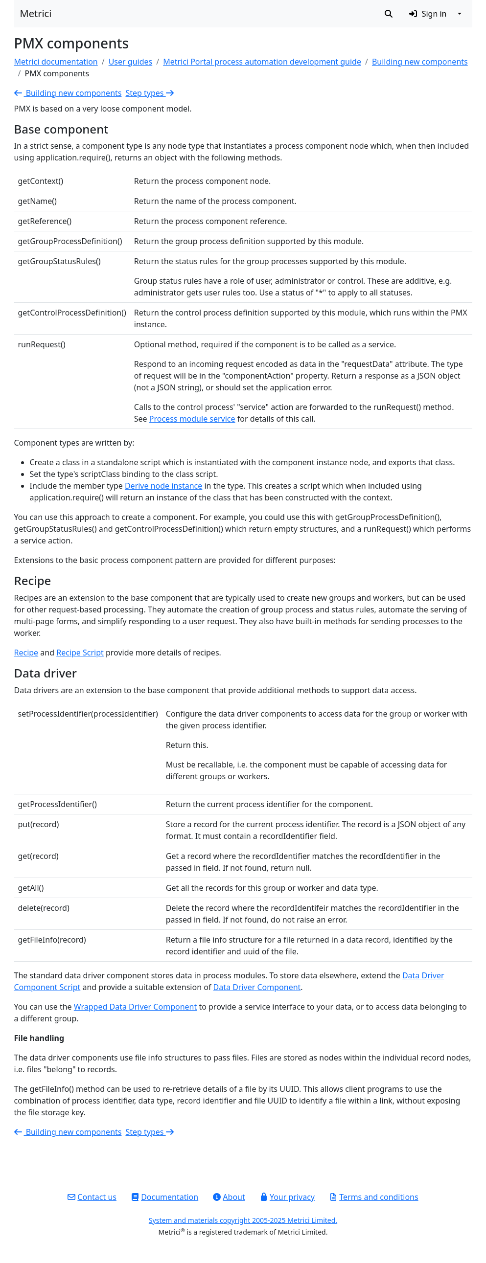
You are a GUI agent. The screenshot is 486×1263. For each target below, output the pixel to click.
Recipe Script (80, 652)
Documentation (164, 1197)
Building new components (420, 61)
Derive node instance (163, 485)
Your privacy (287, 1197)
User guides (131, 61)
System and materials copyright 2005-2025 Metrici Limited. (243, 1220)
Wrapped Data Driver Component (135, 1006)
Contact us (92, 1197)
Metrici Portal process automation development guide (262, 61)
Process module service (192, 418)
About (229, 1197)
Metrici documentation (56, 61)
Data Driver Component (257, 987)
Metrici (36, 13)
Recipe (26, 652)
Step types (150, 93)
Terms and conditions (373, 1197)
